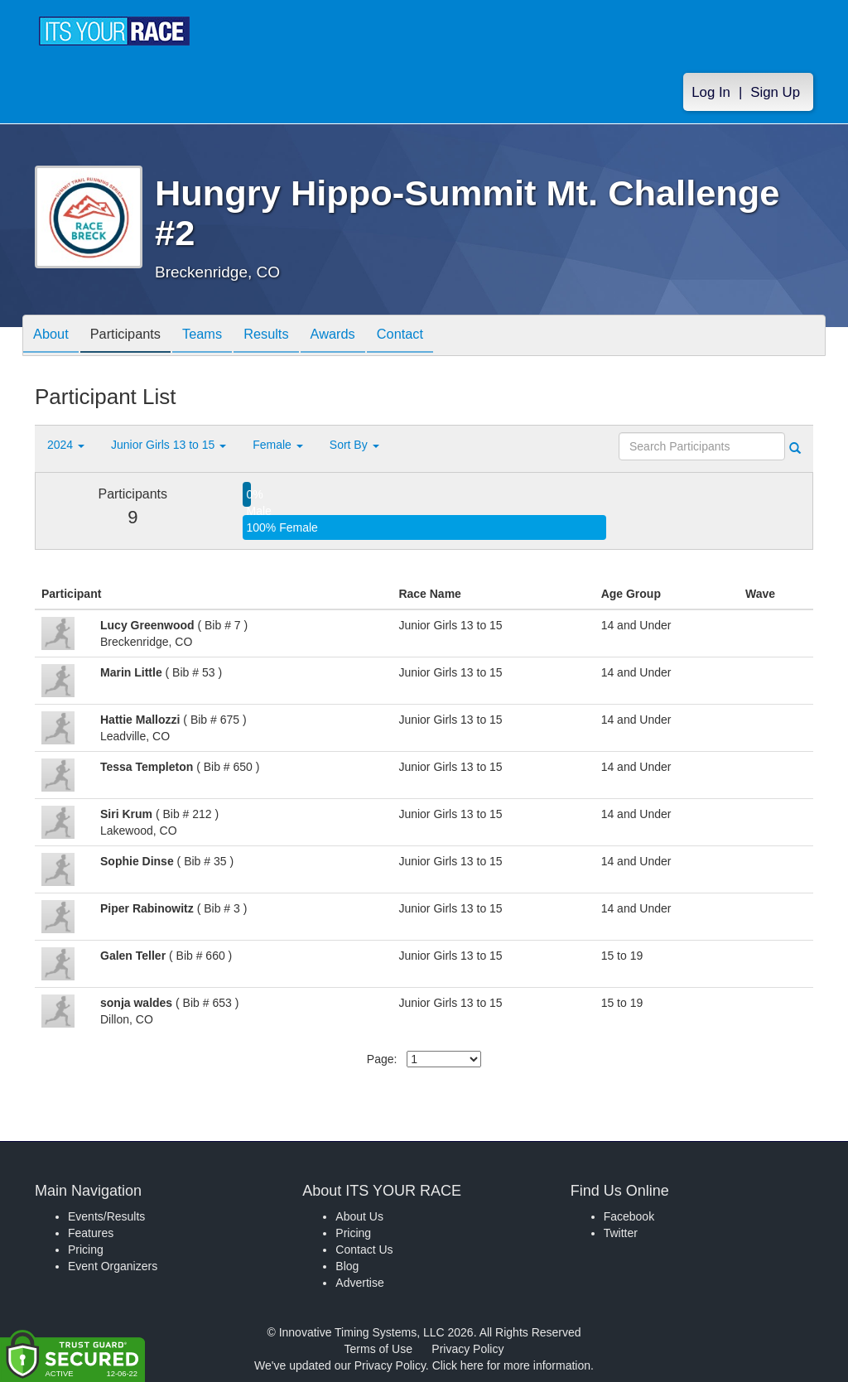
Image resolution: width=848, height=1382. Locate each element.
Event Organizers (112, 1266)
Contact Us (364, 1249)
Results (288, 336)
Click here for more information (511, 1365)
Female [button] (278, 444)
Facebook (629, 1216)
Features (90, 1233)
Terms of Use (378, 1349)
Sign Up (775, 92)
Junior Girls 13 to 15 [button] (168, 444)
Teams (218, 336)
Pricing (86, 1249)
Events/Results (106, 1216)
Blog (347, 1266)
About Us (359, 1216)
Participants (135, 336)
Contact (435, 336)
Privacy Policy (467, 1349)
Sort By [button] (354, 444)
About (54, 336)
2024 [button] (65, 444)
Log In (710, 92)
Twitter (621, 1233)
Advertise (359, 1282)
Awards (361, 336)
